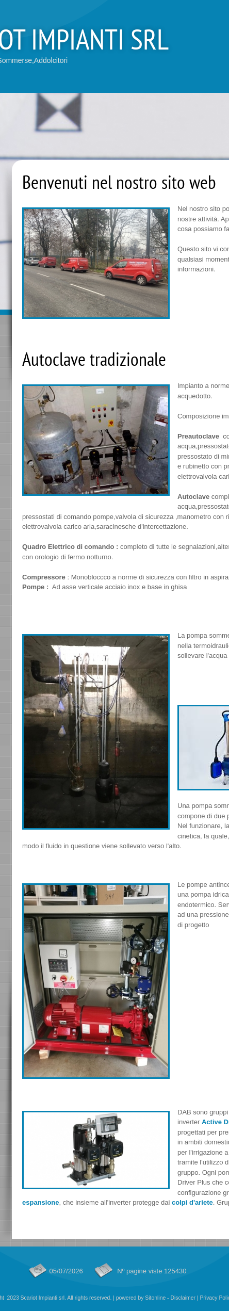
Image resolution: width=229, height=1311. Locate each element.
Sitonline (155, 1298)
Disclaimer (182, 1298)
